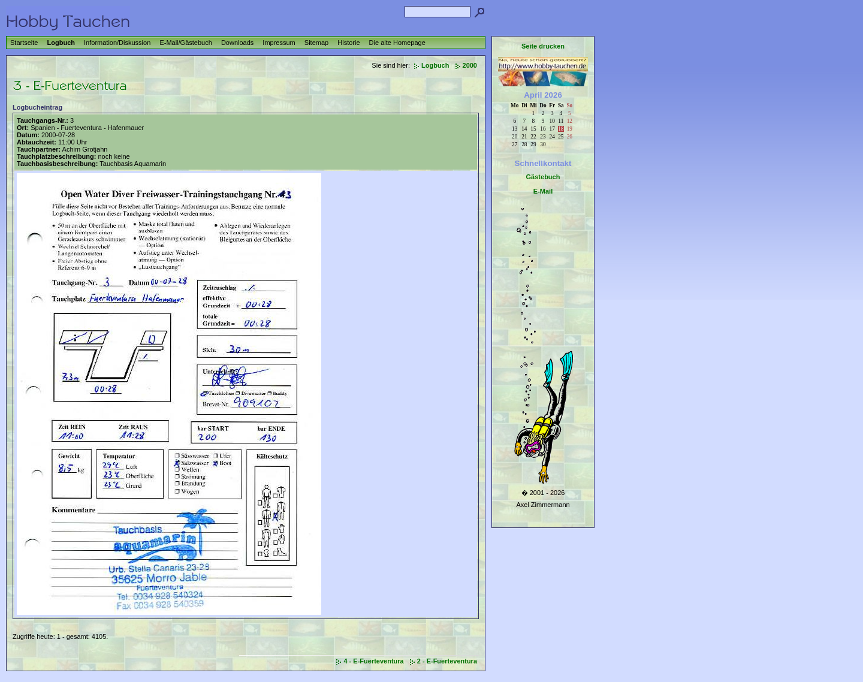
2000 (470, 65)
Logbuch (61, 42)
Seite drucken (543, 46)
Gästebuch (543, 176)
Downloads (237, 42)
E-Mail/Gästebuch (185, 42)
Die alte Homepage (397, 42)
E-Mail (543, 191)
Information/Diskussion (117, 42)
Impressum (278, 42)
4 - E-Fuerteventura (373, 661)
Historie (348, 42)
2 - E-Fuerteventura (447, 661)
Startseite (24, 42)
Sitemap (316, 42)
